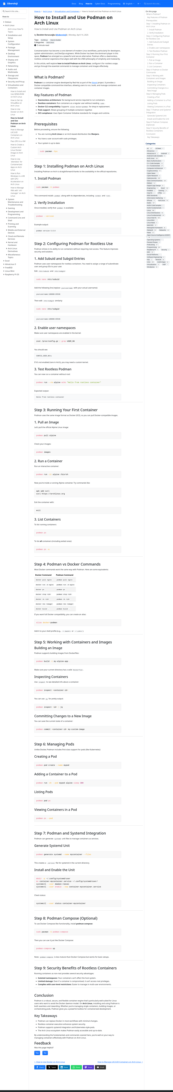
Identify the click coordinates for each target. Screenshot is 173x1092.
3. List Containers (154, 66)
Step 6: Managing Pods (155, 94)
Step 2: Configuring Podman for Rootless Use (158, 37)
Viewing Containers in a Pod (158, 106)
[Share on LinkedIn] (64, 1067)
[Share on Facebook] (39, 1067)
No (45, 1053)
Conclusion (151, 134)
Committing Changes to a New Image (157, 89)
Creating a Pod (153, 97)
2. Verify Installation (155, 33)
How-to (37, 11)
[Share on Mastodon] (88, 1067)
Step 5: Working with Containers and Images (156, 77)
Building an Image (154, 81)
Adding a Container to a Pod (159, 100)
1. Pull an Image (154, 60)
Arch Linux (47, 11)
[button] (128, 3)
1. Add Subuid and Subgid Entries (158, 43)
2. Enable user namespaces (158, 48)
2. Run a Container (155, 63)
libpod (94, 82)
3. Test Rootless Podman (157, 51)
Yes (37, 1053)
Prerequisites (151, 20)
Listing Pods (152, 103)
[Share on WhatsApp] (76, 1067)
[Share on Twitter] (52, 1067)
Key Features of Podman (157, 17)
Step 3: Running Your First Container (157, 55)
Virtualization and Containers (67, 11)
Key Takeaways (153, 137)
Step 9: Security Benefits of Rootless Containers (157, 129)
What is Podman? (153, 14)
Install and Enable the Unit (158, 119)
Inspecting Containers (156, 84)
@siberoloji (61, 35)
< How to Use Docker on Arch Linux (49, 1062)
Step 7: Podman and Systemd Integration (158, 111)
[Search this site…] (157, 4)
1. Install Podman (154, 29)
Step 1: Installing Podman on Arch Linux (158, 25)
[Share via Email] (100, 1067)
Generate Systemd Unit (156, 115)
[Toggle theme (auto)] (138, 3)
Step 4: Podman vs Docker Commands (157, 71)
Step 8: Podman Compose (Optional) (157, 123)
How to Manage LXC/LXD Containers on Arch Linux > (120, 1062)
